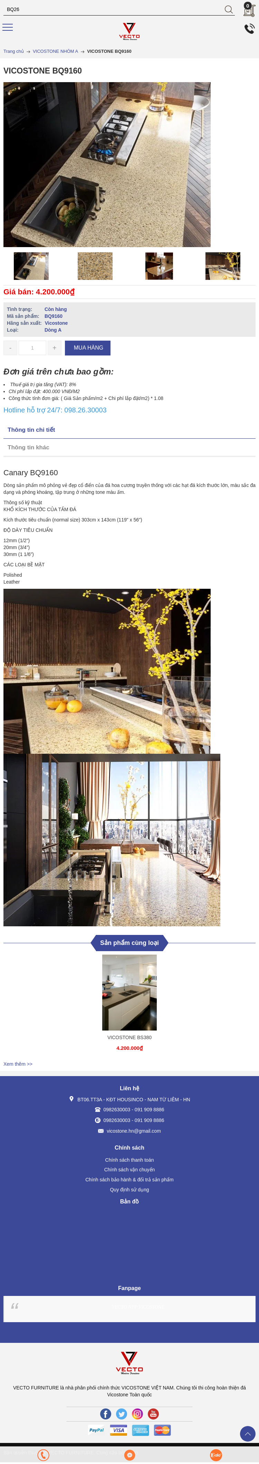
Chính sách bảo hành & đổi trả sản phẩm (129, 1179)
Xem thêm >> (17, 1064)
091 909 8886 (149, 1109)
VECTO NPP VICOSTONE (138, 1307)
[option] (33, 266)
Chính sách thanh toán (129, 1160)
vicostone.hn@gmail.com (134, 1131)
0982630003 (117, 1109)
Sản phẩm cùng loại (129, 942)
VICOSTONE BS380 (129, 1037)
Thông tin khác (28, 447)
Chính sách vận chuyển (129, 1169)
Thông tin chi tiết (31, 430)
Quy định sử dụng (129, 1189)
